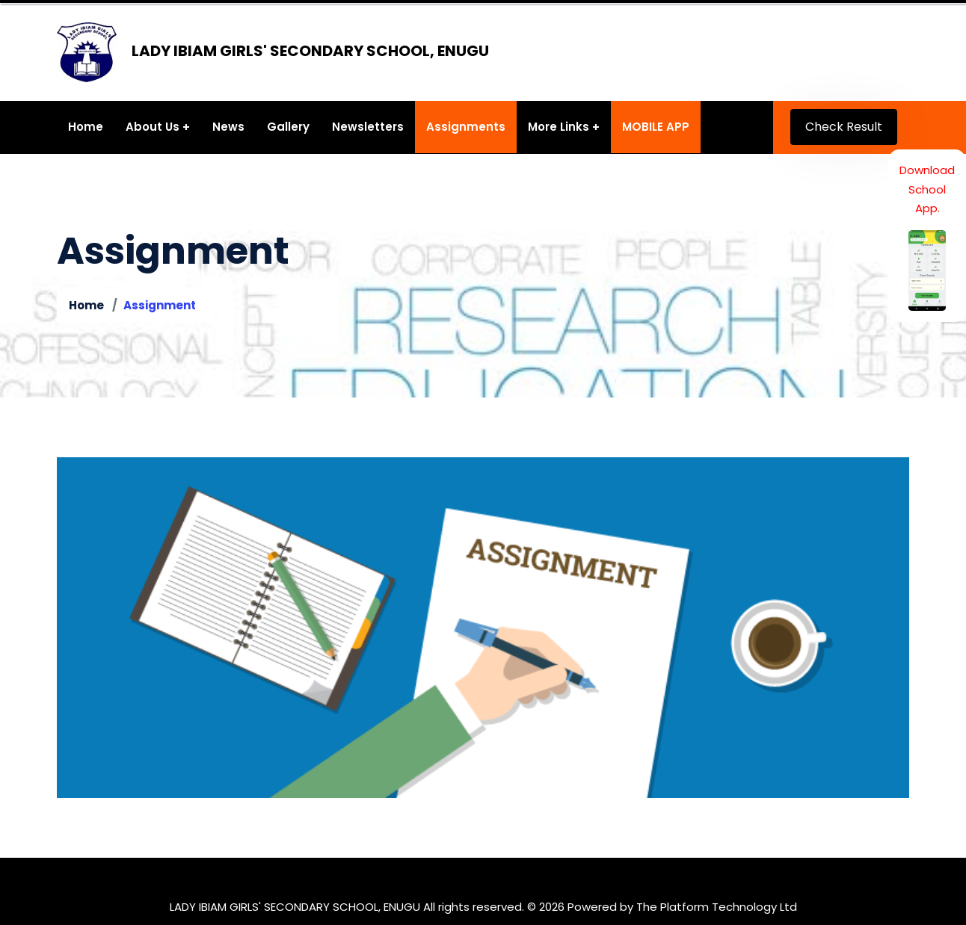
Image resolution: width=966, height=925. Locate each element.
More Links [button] (558, 126)
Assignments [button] (465, 126)
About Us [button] (152, 126)
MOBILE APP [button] (655, 126)
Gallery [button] (288, 126)
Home (86, 305)
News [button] (228, 126)
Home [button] (85, 126)
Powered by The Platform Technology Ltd (682, 907)
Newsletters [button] (368, 126)
